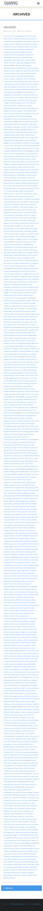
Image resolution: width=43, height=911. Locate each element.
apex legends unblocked (12, 758)
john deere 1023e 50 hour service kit (25, 394)
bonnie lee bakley (11, 723)
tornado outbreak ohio (11, 314)
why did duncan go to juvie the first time (17, 637)
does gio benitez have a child (14, 520)
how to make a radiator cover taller (21, 234)
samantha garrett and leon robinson (16, 528)
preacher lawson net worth (19, 429)
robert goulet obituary (11, 782)
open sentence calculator (27, 723)
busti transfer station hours (24, 659)
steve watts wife (18, 60)
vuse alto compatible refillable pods (21, 399)
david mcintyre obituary (28, 314)
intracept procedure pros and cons (22, 715)
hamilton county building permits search (17, 279)
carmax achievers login (27, 319)
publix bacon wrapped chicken (20, 170)
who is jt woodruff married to (14, 750)
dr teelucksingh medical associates (23, 621)
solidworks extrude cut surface (18, 595)
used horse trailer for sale (21, 688)
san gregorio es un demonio (13, 766)
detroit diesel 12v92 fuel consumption (24, 579)
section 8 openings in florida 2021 (15, 354)
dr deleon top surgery (24, 106)
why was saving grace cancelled (15, 442)
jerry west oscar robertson (23, 210)
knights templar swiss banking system (23, 635)
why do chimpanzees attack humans (23, 156)
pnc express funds (16, 260)
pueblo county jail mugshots (13, 664)
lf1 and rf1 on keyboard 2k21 (25, 485)
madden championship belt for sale (16, 391)
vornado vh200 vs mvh (16, 464)
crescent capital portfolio (20, 47)
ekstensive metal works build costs (16, 162)
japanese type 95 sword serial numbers (21, 525)
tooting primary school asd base (21, 362)
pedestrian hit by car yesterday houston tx (23, 653)
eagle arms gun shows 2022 (25, 71)
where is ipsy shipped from (23, 677)
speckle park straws (19, 482)
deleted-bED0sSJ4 (25, 31)
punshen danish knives (29, 758)
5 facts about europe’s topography (26, 752)
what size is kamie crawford (18, 627)
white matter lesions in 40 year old (23, 341)
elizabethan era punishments (14, 488)
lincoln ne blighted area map (18, 683)
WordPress (37, 904)
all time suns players (19, 830)
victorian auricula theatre (20, 742)
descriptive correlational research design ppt (19, 287)
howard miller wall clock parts (24, 768)
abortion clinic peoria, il (25, 295)
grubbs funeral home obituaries (19, 445)
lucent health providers (25, 202)
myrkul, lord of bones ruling (13, 434)
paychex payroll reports (28, 39)
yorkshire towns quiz (11, 624)
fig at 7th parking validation (17, 795)
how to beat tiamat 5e (14, 244)
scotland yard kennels (16, 330)
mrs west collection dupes (20, 407)
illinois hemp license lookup (19, 381)
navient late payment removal (20, 506)
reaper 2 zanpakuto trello (18, 79)
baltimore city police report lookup (25, 180)
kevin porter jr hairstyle (22, 811)
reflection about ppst (23, 600)
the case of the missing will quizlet (15, 36)
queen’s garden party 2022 (22, 81)
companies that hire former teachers (16, 124)
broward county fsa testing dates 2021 (17, 298)
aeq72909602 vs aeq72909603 (14, 397)
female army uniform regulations (19, 493)
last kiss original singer (29, 108)
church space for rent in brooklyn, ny (24, 95)
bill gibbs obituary (18, 554)
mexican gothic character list (19, 611)
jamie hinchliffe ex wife (23, 333)
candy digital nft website (28, 669)
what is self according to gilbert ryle (21, 843)
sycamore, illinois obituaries (27, 172)
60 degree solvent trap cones (20, 164)
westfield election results (19, 151)
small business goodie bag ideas (15, 301)
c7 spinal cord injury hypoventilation (16, 776)
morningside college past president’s (26, 268)
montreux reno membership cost (15, 672)
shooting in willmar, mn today (28, 351)
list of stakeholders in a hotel (26, 472)
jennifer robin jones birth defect (27, 68)
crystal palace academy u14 (26, 188)
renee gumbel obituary (25, 544)
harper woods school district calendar (25, 779)
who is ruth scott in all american (22, 194)
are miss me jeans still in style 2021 (26, 517)
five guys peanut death (29, 755)
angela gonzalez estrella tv (29, 277)
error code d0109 (28, 413)
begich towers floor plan (22, 667)
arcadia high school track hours (26, 747)
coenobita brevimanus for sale (25, 736)
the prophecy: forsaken (25, 402)
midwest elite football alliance (14, 693)
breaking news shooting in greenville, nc (17, 562)
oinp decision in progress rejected (26, 774)
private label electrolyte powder (24, 311)
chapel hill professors (26, 835)
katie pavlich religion (11, 835)
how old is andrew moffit (12, 480)
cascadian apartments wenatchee (17, 867)
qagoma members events (23, 439)
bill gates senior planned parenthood (24, 763)
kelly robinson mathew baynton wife (21, 538)
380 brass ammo (15, 258)
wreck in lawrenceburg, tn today (15, 760)
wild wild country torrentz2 (25, 389)
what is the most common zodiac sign (25, 560)
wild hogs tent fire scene (18, 573)
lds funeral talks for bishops (13, 231)
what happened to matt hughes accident (18, 175)
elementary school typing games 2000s (24, 431)
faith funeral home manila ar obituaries (17, 656)
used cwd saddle (15, 148)
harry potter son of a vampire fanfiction (17, 97)
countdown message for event (21, 285)
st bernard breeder (18, 720)
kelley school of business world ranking (23, 450)
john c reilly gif (16, 709)
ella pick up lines (9, 71)
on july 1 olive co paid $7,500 (22, 250)
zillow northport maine (24, 410)
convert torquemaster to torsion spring (17, 271)
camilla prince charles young (13, 771)
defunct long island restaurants (27, 832)
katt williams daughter (11, 846)
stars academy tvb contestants (21, 704)
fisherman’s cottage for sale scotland (16, 349)
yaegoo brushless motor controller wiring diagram (21, 800)
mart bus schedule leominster (21, 421)
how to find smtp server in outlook (24, 477)
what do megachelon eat (12, 755)
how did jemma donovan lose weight (22, 303)
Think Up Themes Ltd (18, 904)
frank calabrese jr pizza (16, 859)
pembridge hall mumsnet (12, 108)
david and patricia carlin (25, 576)
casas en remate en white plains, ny (18, 263)
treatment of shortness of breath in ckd (25, 798)
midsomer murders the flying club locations (18, 725)
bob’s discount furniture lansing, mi (19, 383)
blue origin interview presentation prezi (17, 803)
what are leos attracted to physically (16, 322)
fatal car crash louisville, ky (18, 469)
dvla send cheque (20, 119)
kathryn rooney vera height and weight (17, 343)
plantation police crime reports (14, 552)
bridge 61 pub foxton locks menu (15, 530)
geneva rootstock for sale (21, 87)
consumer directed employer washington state (20, 41)
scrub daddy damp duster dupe (26, 228)
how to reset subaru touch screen (21, 132)
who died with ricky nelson (29, 122)
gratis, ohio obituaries (17, 808)
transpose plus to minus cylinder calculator (21, 854)
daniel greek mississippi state (14, 581)
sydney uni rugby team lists (13, 306)
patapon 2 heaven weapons (13, 111)
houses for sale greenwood (23, 784)
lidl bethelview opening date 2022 (25, 661)
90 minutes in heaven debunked (26, 549)
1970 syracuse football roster (22, 456)
